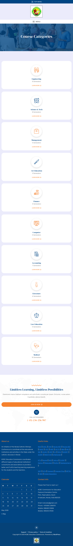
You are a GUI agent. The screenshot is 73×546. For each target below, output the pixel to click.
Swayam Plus (59, 471)
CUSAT (62, 460)
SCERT (40, 455)
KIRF (50, 452)
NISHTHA (48, 455)
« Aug (3, 514)
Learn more (36, 85)
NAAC (41, 449)
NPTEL (68, 471)
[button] (36, 22)
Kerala (45, 460)
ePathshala (57, 455)
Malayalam (48, 463)
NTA (44, 471)
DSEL (45, 447)
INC (39, 452)
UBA (40, 474)
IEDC (59, 452)
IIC (55, 452)
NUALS (56, 463)
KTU (39, 460)
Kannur (40, 463)
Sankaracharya (66, 463)
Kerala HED (57, 447)
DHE (49, 447)
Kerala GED (67, 447)
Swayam (51, 471)
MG (50, 460)
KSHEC (44, 452)
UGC (46, 449)
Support (23, 532)
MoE (39, 447)
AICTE (57, 449)
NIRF (52, 449)
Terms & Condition (46, 532)
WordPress (56, 534)
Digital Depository (50, 474)
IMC (67, 449)
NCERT (65, 452)
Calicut (55, 460)
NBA (62, 449)
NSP (39, 471)
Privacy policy (33, 532)
